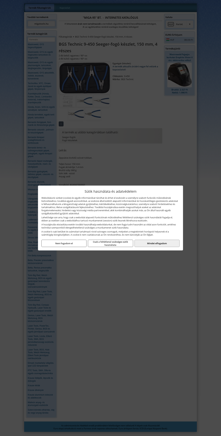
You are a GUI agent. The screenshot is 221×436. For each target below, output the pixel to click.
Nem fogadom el (64, 243)
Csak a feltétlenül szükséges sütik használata (110, 243)
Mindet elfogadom (157, 243)
